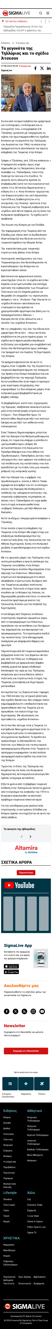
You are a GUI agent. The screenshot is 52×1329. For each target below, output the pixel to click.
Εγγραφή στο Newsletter (26, 1051)
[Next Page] (30, 836)
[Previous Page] (21, 836)
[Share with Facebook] (35, 68)
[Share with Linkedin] (48, 68)
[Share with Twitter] (42, 68)
